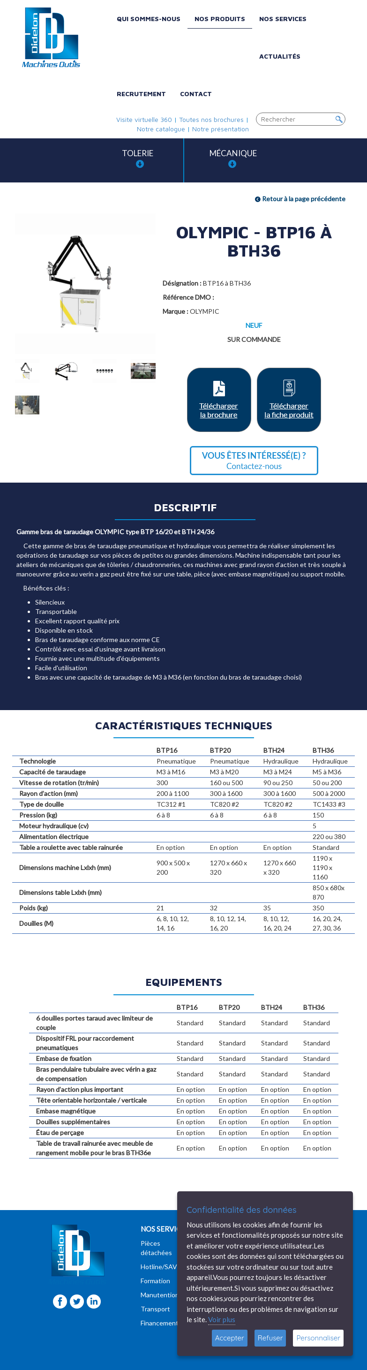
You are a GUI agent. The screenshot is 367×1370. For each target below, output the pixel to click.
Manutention (160, 1295)
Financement (160, 1323)
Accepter (229, 1337)
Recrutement (141, 94)
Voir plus (221, 1319)
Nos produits (220, 19)
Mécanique (233, 158)
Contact (196, 94)
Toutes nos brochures (211, 119)
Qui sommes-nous (148, 19)
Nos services (283, 19)
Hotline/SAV (159, 1267)
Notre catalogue (161, 129)
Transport (155, 1309)
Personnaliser (318, 1337)
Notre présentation (220, 129)
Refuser (270, 1337)
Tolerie (137, 158)
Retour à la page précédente (300, 199)
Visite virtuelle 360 (144, 119)
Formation (155, 1281)
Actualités (279, 56)
